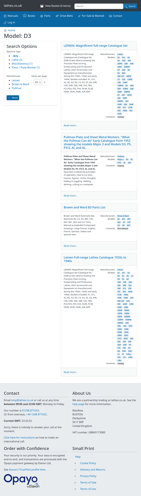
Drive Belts (66, 16)
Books (31, 16)
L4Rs (119, 360)
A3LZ (126, 335)
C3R (119, 82)
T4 (123, 354)
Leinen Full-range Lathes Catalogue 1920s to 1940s (95, 259)
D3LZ (126, 339)
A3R (126, 64)
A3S (124, 342)
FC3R (130, 107)
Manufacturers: (107, 54)
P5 (132, 159)
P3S (119, 348)
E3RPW (120, 101)
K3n (119, 357)
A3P (129, 61)
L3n (124, 357)
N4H (130, 351)
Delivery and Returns (92, 469)
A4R (123, 70)
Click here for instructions (19, 437)
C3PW (130, 79)
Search (132, 6)
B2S (119, 342)
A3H (119, 345)
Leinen (120, 54)
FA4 (125, 104)
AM (129, 163)
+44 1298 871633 (36, 414)
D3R (131, 89)
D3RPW (127, 92)
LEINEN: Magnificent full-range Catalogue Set (95, 45)
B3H (124, 345)
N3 (129, 348)
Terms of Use (88, 489)
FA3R (120, 104)
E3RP (125, 98)
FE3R (119, 114)
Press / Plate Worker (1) (26, 67)
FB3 (119, 107)
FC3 (124, 107)
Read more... (70, 125)
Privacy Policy (88, 476)
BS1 (128, 219)
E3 (118, 95)
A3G (123, 61)
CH (119, 225)
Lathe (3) (17, 60)
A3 (119, 61)
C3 (119, 79)
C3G (123, 79)
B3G (123, 73)
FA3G (126, 332)
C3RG (126, 329)
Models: (111, 57)
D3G (131, 86)
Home (11, 30)
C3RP (125, 82)
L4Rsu (128, 354)
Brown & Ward (123, 216)
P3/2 (119, 163)
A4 (119, 70)
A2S (131, 339)
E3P (123, 95)
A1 (119, 58)
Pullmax (121, 156)
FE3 (131, 111)
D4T (128, 225)
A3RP (120, 67)
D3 (127, 86)
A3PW (120, 64)
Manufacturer (13, 76)
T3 (118, 354)
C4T (128, 222)
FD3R (125, 111)
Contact (117, 16)
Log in (11, 22)
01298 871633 (30, 410)
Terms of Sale (88, 482)
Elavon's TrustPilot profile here (27, 469)
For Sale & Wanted (93, 16)
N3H (124, 351)
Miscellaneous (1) (22, 63)
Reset (15, 97)
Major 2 (120, 159)
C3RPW (120, 86)
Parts (47, 16)
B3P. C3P (121, 76)
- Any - (16, 56)
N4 (119, 351)
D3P (119, 89)
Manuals (13, 16)
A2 (129, 58)
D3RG (120, 332)
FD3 (119, 111)
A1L (123, 58)
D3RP (120, 92)
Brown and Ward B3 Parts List (84, 207)
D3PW (125, 89)
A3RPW (127, 67)
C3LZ (119, 339)
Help (78, 456)
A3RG (120, 329)
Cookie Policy (88, 463)
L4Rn (130, 357)
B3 (119, 73)
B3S (129, 342)
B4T (123, 219)
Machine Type (14, 51)
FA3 (126, 101)
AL (125, 163)
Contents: (110, 116)
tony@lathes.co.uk (22, 400)
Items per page (39, 76)
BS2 (119, 222)
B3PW (129, 76)
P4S (124, 348)
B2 (129, 70)
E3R (119, 98)
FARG (120, 335)
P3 (130, 345)
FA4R (131, 104)
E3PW (129, 95)
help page (79, 404)
